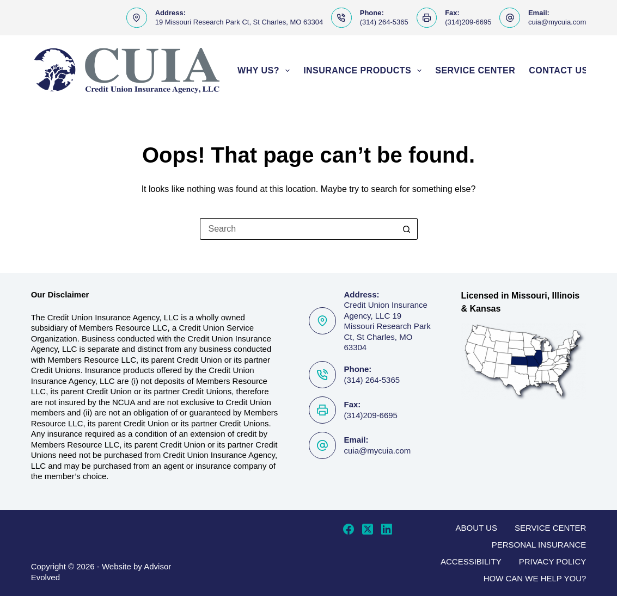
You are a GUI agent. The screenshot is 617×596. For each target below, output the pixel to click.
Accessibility (471, 561)
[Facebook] (348, 529)
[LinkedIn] (386, 529)
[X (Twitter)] (367, 529)
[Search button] (407, 229)
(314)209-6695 (468, 22)
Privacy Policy (553, 561)
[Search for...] (298, 229)
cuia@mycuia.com (557, 22)
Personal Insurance (539, 545)
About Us (476, 528)
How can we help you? (535, 578)
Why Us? (265, 70)
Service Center (475, 70)
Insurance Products (364, 70)
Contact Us (558, 70)
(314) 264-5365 (384, 22)
